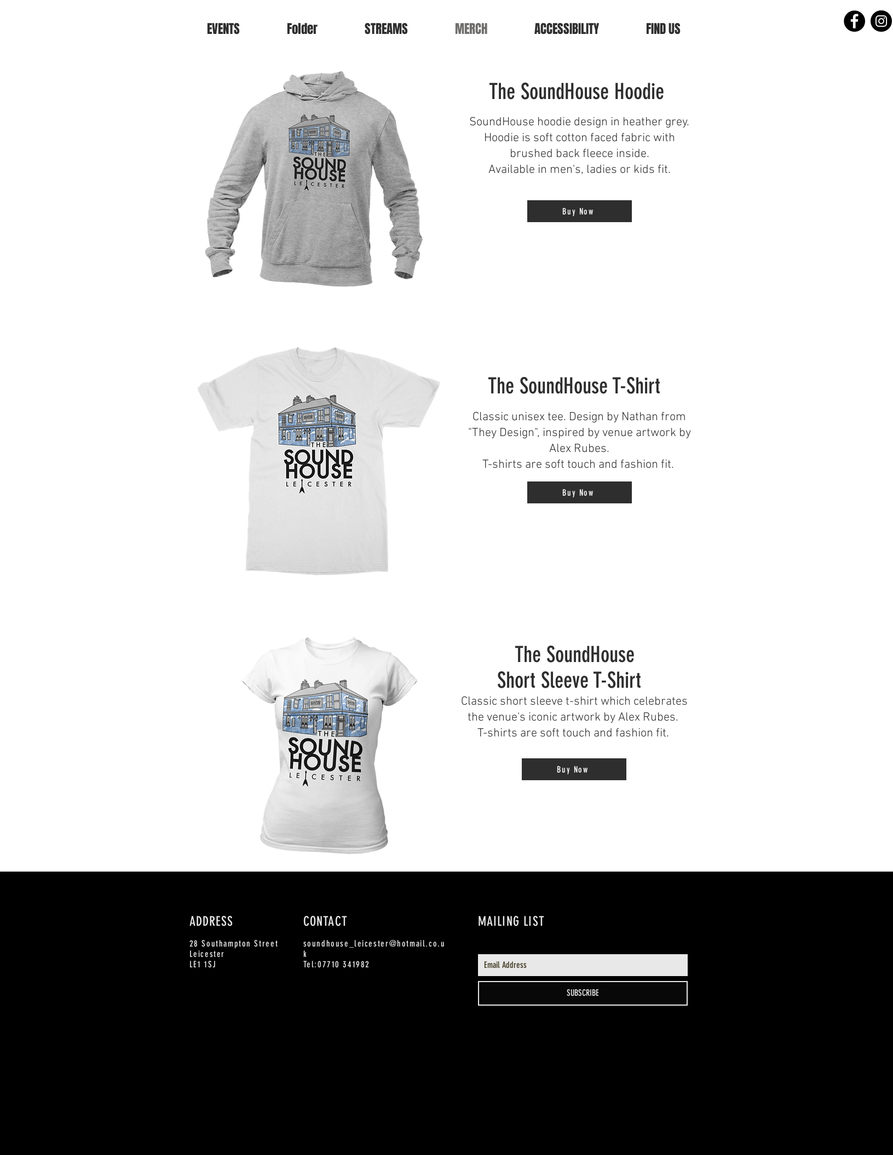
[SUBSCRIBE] (583, 993)
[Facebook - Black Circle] (854, 21)
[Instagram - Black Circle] (881, 21)
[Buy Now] (579, 211)
